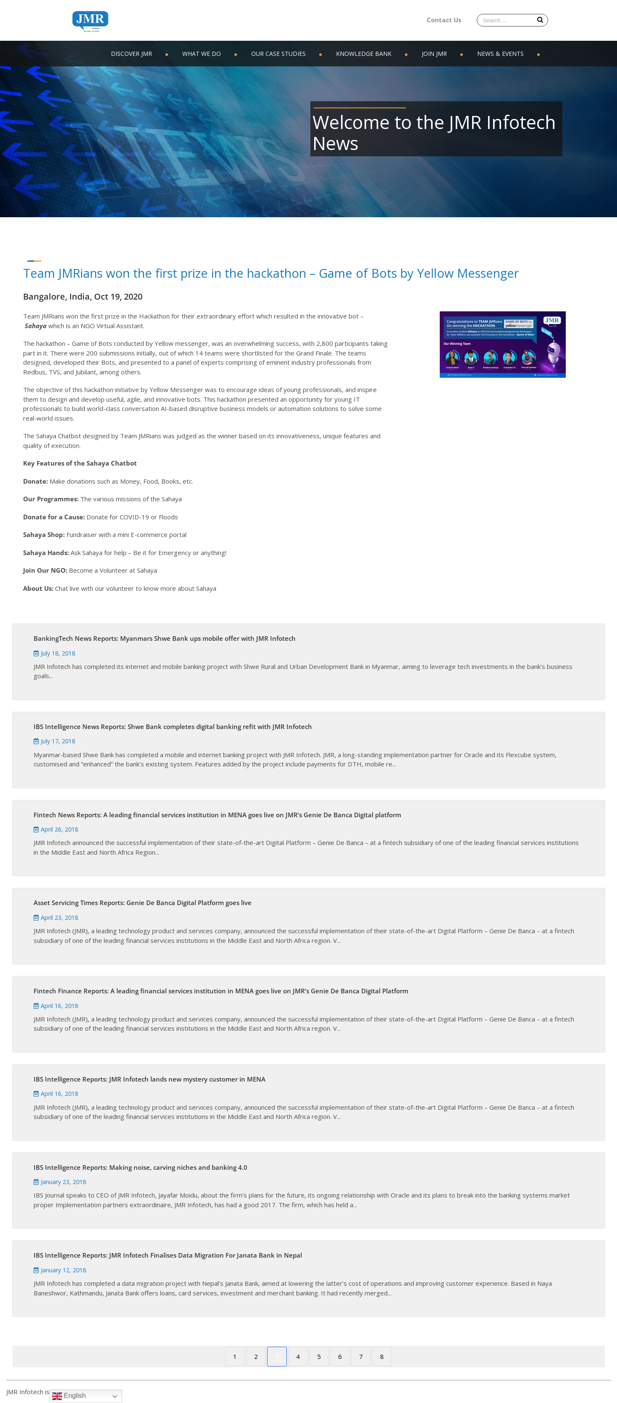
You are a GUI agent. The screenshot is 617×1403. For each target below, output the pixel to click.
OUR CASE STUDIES (278, 54)
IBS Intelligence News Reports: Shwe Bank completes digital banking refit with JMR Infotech (173, 726)
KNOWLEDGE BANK (363, 54)
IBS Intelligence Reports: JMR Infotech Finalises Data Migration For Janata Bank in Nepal (168, 1255)
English (69, 1396)
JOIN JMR (434, 54)
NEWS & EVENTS (500, 54)
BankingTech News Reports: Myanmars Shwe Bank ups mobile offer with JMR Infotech (165, 638)
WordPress (128, 1391)
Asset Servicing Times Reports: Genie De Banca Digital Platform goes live (143, 902)
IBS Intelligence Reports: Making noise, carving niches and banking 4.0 (140, 1167)
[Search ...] (512, 20)
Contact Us (444, 20)
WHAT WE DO (201, 54)
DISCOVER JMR (131, 54)
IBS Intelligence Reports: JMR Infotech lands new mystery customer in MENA (149, 1079)
